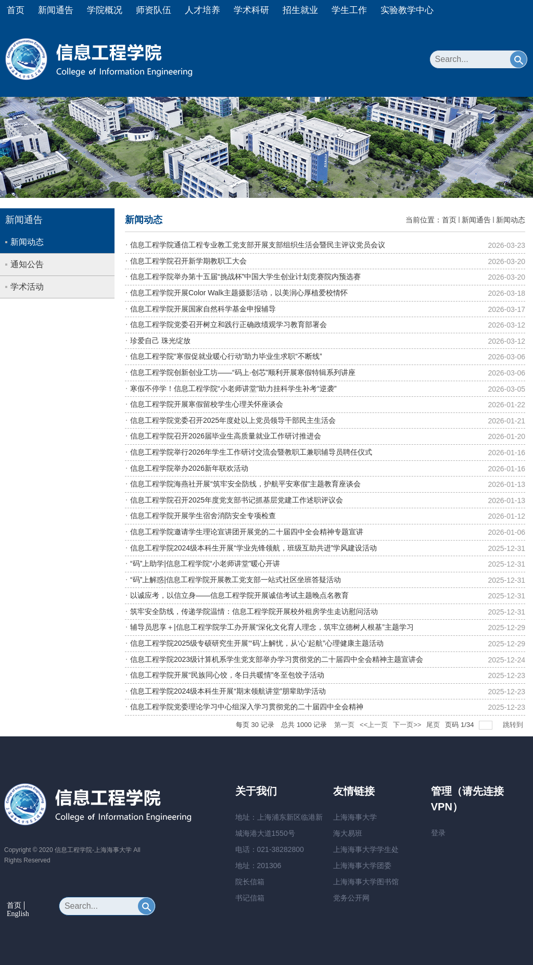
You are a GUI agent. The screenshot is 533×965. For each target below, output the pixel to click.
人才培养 (202, 10)
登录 (438, 833)
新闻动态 (510, 220)
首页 (15, 10)
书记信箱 (249, 898)
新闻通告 (55, 10)
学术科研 (251, 10)
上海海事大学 (355, 817)
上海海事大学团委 (362, 865)
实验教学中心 (407, 10)
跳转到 (514, 725)
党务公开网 (351, 898)
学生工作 (349, 10)
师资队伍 (153, 10)
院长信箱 (249, 882)
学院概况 (104, 10)
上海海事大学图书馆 (366, 882)
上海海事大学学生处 (366, 849)
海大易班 (347, 833)
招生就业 (300, 10)
